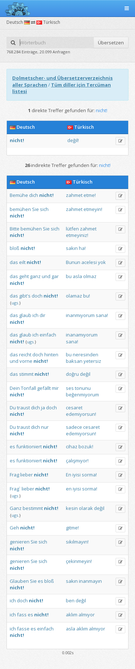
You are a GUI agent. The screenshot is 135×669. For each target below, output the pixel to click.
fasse (23, 628)
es (12, 446)
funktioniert (29, 446)
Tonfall (28, 388)
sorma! (89, 474)
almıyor (86, 614)
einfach (48, 334)
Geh (14, 527)
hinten (51, 354)
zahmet (74, 195)
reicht (25, 354)
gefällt (44, 388)
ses (70, 388)
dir (42, 315)
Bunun (73, 262)
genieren (20, 541)
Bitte (14, 228)
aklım (71, 614)
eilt (22, 262)
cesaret (74, 407)
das (14, 262)
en (69, 488)
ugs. (15, 302)
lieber (26, 474)
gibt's (25, 295)
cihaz (71, 446)
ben (70, 600)
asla (77, 276)
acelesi (89, 262)
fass (22, 614)
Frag (14, 474)
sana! (102, 315)
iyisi (76, 474)
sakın (72, 248)
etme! (90, 195)
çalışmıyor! (77, 460)
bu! (86, 295)
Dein (15, 388)
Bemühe (19, 195)
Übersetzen (111, 42)
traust (23, 407)
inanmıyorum (80, 315)
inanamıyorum (82, 334)
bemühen (20, 209)
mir (55, 388)
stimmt (26, 374)
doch (37, 295)
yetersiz (92, 361)
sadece (74, 427)
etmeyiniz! (77, 235)
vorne (25, 361)
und (46, 276)
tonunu (83, 388)
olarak (86, 508)
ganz (35, 276)
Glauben (19, 581)
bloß (14, 248)
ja (43, 407)
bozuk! (85, 446)
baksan (74, 361)
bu (69, 276)
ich (35, 315)
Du (13, 407)
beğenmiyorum (82, 394)
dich (33, 195)
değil (85, 374)
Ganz (16, 508)
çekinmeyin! (79, 561)
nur (45, 427)
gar (55, 276)
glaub (25, 315)
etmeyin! (93, 209)
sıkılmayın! (77, 541)
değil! (73, 140)
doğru (72, 374)
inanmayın (90, 581)
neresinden (85, 354)
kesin (72, 508)
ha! (82, 248)
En (68, 474)
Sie (35, 209)
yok (102, 262)
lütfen (72, 228)
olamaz (74, 295)
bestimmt (33, 508)
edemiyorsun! (81, 414)
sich (44, 209)
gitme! (72, 527)
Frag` (15, 488)
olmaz (89, 276)
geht (24, 276)
